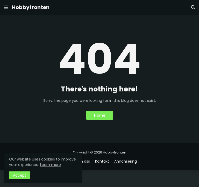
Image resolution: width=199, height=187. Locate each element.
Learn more (50, 164)
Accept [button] (19, 175)
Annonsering (125, 161)
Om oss (83, 161)
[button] (6, 7)
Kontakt (102, 161)
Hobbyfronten (30, 7)
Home (99, 115)
